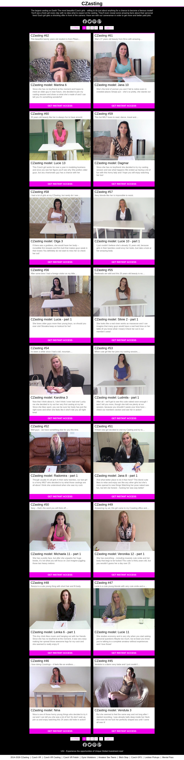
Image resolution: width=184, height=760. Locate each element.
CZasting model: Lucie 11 (112, 632)
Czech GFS (136, 757)
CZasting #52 (40, 426)
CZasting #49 (104, 504)
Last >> (109, 28)
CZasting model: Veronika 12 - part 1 (120, 554)
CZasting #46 (40, 661)
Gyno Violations (89, 757)
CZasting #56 (40, 270)
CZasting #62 (40, 35)
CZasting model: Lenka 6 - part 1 (53, 632)
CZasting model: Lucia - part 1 (51, 319)
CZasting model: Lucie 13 (48, 163)
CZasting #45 (104, 661)
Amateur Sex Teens (107, 757)
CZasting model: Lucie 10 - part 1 (117, 241)
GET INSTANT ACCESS (60, 105)
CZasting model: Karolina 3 (49, 397)
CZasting (92, 3)
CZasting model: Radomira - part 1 (54, 475)
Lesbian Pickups (152, 757)
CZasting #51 (104, 426)
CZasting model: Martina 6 (49, 85)
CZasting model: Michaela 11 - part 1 (56, 554)
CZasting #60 (40, 113)
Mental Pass (168, 757)
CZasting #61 (104, 35)
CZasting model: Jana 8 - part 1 (116, 475)
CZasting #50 (40, 504)
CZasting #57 (104, 192)
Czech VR (36, 757)
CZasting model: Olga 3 (47, 241)
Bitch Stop (123, 757)
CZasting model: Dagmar (112, 163)
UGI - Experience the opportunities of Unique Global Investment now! (92, 751)
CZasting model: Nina (45, 710)
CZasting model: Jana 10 (112, 85)
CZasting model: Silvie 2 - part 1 (116, 319)
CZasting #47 (104, 582)
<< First (75, 28)
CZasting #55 (104, 270)
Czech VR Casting (52, 757)
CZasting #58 (40, 192)
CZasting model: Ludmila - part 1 (117, 397)
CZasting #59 (104, 113)
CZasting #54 (40, 348)
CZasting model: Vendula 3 (113, 710)
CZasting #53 (104, 348)
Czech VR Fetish (71, 757)
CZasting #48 (40, 582)
